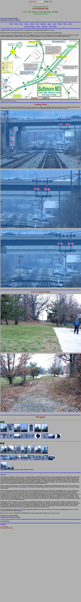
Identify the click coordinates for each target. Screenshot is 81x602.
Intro (37, 24)
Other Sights (53, 26)
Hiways (26, 24)
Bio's (70, 24)
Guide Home (13, 24)
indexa (21, 487)
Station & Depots (29, 26)
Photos (60, 24)
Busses (65, 24)
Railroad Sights (45, 24)
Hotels (32, 24)
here (15, 100)
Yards (38, 26)
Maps (21, 24)
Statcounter (3, 524)
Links (54, 24)
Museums (44, 26)
